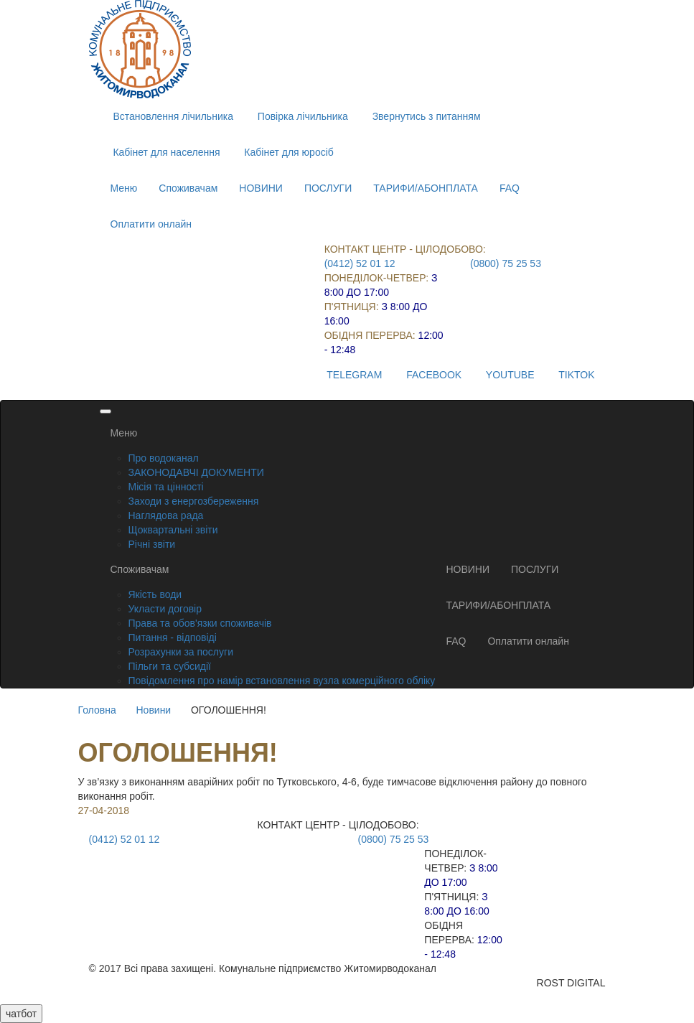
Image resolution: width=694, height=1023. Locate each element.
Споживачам (188, 188)
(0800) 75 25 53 (505, 263)
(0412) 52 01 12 (359, 263)
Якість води (155, 594)
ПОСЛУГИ (328, 188)
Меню (124, 188)
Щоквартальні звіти (173, 530)
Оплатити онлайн (151, 224)
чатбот (21, 1013)
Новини (153, 710)
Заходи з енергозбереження (193, 501)
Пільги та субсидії (169, 666)
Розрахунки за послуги (180, 652)
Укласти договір (165, 609)
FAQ (510, 188)
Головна (97, 710)
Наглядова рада (166, 515)
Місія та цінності (166, 486)
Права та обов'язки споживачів (200, 623)
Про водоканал (163, 458)
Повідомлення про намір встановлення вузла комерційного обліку (282, 680)
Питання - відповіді (172, 637)
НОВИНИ (261, 188)
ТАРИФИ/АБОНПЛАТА (425, 188)
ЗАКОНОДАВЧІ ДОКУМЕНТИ (196, 472)
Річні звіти (152, 544)
